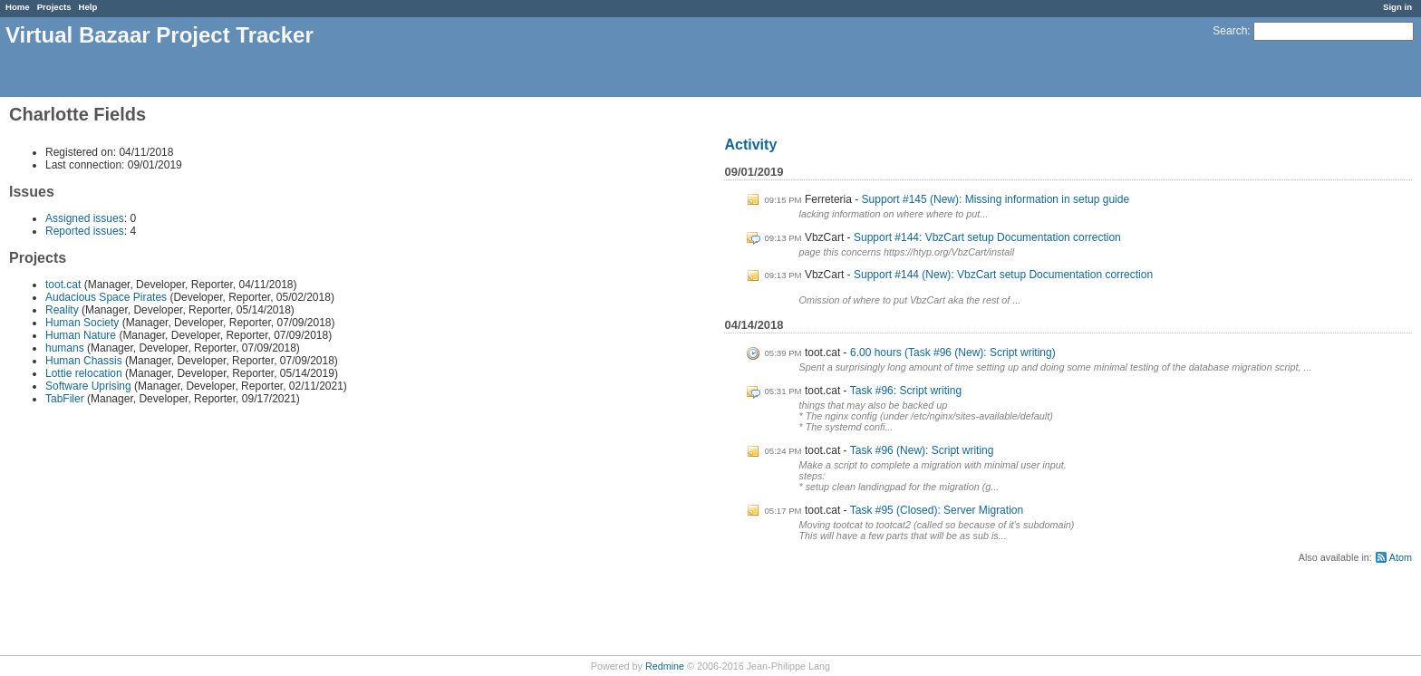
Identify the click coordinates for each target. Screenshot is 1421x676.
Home (17, 7)
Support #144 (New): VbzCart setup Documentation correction (1003, 274)
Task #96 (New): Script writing (922, 450)
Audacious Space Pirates (106, 297)
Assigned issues (84, 218)
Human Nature (80, 335)
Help (88, 7)
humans (64, 348)
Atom (1400, 557)
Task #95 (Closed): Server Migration (936, 510)
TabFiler (64, 398)
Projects (54, 7)
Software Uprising (88, 386)
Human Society (82, 322)
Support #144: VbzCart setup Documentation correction (987, 237)
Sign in (1397, 7)
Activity (750, 144)
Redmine (664, 666)
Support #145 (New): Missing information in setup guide (996, 199)
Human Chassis (83, 360)
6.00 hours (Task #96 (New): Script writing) (953, 352)
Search (1230, 30)
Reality (62, 310)
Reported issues (84, 231)
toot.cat (63, 284)
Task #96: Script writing (906, 390)
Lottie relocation (83, 373)
